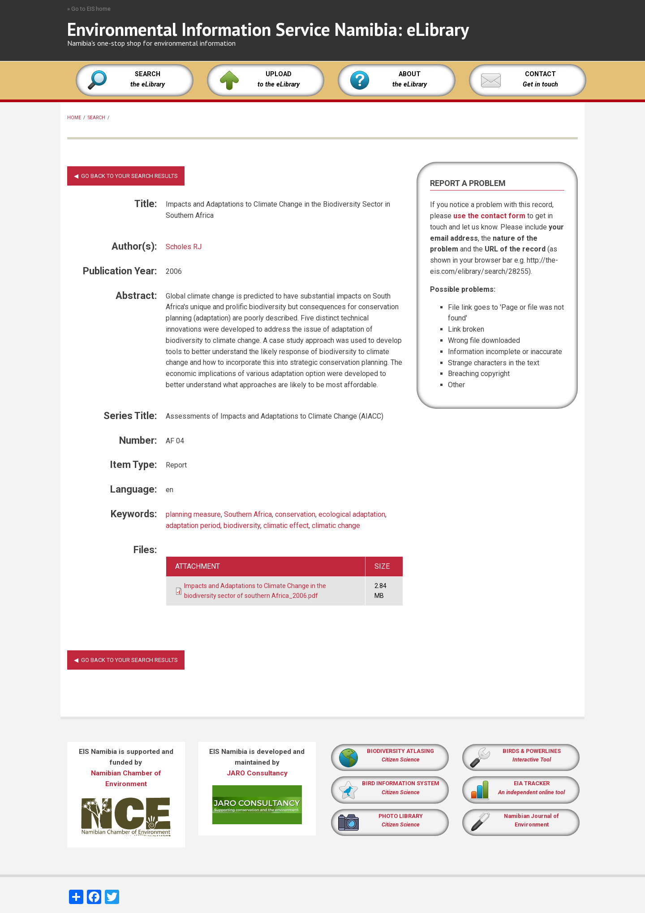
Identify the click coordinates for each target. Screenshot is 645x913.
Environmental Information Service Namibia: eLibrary (268, 29)
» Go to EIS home (89, 8)
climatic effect (286, 525)
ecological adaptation (351, 514)
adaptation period (193, 525)
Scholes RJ (184, 246)
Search (96, 117)
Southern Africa (248, 514)
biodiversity (242, 525)
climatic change (336, 525)
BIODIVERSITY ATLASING (400, 751)
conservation (295, 514)
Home (74, 117)
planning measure (193, 514)
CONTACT (540, 74)
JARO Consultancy (257, 773)
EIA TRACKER (532, 783)
